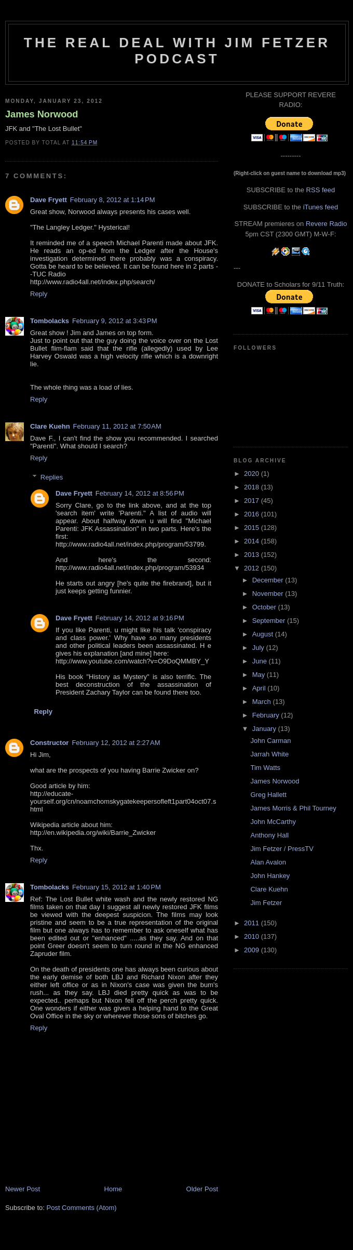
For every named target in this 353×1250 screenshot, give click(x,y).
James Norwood (41, 114)
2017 (252, 500)
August (263, 634)
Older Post (202, 1189)
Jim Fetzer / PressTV (281, 849)
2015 (252, 527)
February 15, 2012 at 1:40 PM (116, 887)
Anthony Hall (269, 835)
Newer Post (22, 1189)
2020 (252, 473)
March (262, 702)
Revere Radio (326, 224)
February (266, 715)
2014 (252, 541)
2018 (252, 487)
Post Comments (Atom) (82, 1208)
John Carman (270, 740)
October (265, 607)
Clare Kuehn (50, 426)
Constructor (49, 743)
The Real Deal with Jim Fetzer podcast (177, 51)
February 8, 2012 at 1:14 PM (112, 200)
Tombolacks (49, 321)
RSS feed (320, 190)
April (260, 688)
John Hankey (270, 876)
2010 (252, 936)
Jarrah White (269, 754)
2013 (252, 554)
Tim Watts (265, 768)
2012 (252, 568)
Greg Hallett (268, 795)
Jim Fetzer (266, 903)
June (260, 661)
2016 (252, 514)
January (265, 729)
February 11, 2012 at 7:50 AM (117, 426)
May (259, 675)
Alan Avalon (268, 862)
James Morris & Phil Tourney (293, 808)
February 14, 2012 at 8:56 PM (140, 493)
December (269, 580)
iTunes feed (320, 207)
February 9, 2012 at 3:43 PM (114, 321)
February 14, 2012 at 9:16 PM (140, 618)
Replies (51, 477)
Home (113, 1189)
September (269, 620)
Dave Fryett (48, 200)
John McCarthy (272, 822)
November (269, 593)
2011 (252, 923)
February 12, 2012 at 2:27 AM (116, 743)
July (259, 647)
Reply (38, 294)
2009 (252, 950)
